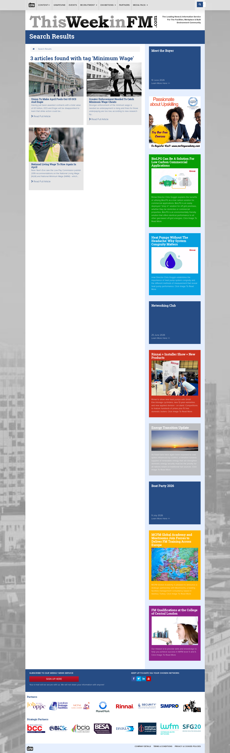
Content (44, 5)
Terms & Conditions (162, 746)
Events (73, 5)
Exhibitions (108, 5)
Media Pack (140, 5)
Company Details (143, 746)
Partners (124, 5)
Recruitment (88, 5)
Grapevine (59, 5)
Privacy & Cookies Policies (188, 746)
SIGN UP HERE (54, 679)
